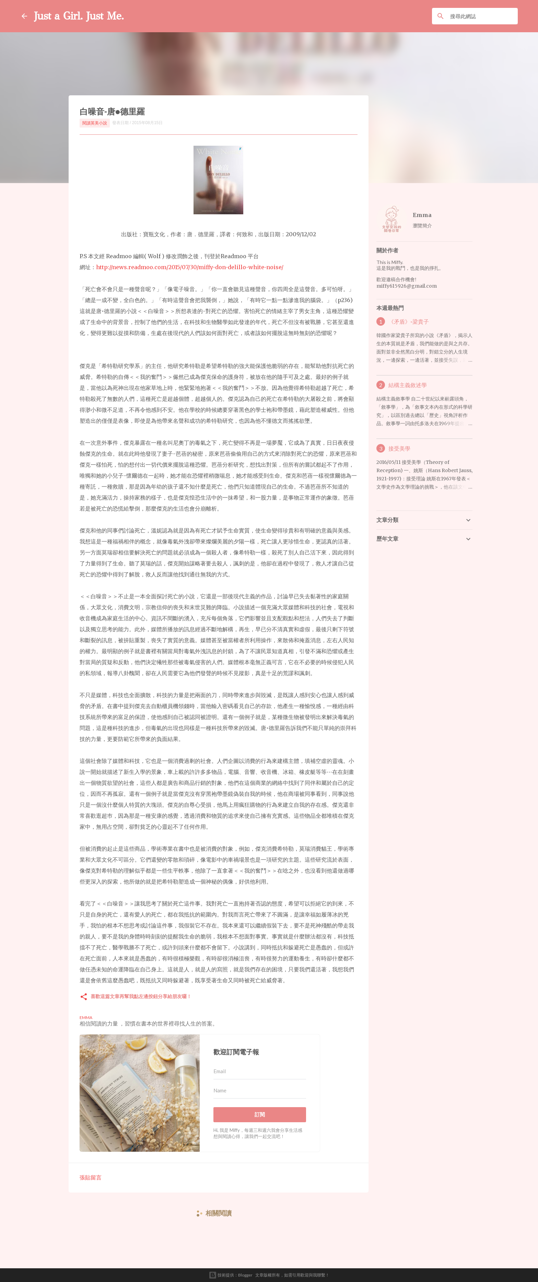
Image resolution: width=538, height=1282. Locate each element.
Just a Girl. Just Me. (79, 16)
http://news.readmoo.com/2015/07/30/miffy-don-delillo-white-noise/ (189, 267)
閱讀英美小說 (94, 122)
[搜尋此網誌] (482, 16)
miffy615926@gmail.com (406, 286)
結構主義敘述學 (407, 385)
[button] (84, 997)
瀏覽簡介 (422, 225)
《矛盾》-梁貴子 (408, 322)
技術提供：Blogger (231, 1275)
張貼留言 (91, 1177)
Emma (422, 215)
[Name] (259, 1091)
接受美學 (399, 448)
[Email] (259, 1071)
